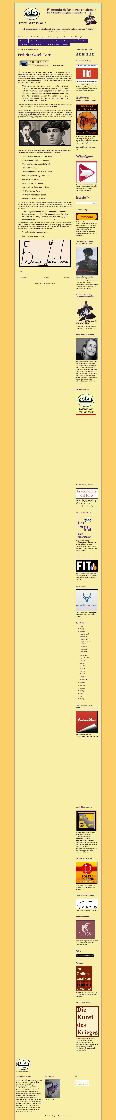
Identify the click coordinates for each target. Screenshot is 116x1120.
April (81, 671)
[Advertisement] (87, 450)
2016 (79, 631)
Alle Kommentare (81, 1084)
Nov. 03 (83, 646)
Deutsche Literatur (70, 41)
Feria (38, 191)
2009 (79, 699)
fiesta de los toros (45, 78)
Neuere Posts (23, 277)
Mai (81, 668)
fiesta (34, 101)
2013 (79, 688)
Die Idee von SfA (53, 44)
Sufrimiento (50, 202)
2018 (79, 626)
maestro (64, 151)
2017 (79, 629)
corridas (43, 202)
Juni (81, 666)
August (82, 660)
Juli (81, 663)
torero (53, 148)
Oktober (82, 655)
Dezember (83, 634)
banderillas (26, 199)
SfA (22, 82)
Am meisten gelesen (53, 41)
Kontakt (65, 44)
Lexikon (83, 41)
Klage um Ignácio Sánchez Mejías (29, 112)
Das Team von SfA (37, 44)
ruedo (68, 112)
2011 (79, 693)
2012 (79, 691)
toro (52, 114)
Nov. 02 (83, 649)
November (83, 636)
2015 (79, 683)
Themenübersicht (36, 41)
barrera (41, 226)
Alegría (60, 202)
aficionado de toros (25, 74)
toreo (29, 86)
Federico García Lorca (35, 55)
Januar (82, 679)
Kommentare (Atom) (49, 283)
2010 (79, 696)
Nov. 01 (83, 652)
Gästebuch (23, 44)
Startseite (23, 41)
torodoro (63, 116)
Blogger (68, 1116)
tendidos (23, 226)
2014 (79, 685)
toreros (20, 114)
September (83, 658)
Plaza (50, 172)
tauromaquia (22, 76)
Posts (77, 1081)
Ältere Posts (67, 277)
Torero (39, 172)
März (81, 674)
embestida (52, 225)
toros (62, 98)
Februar (82, 677)
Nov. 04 (83, 639)
